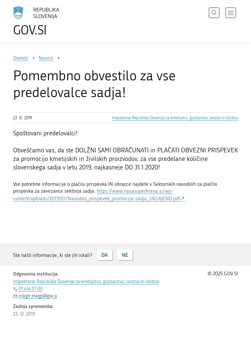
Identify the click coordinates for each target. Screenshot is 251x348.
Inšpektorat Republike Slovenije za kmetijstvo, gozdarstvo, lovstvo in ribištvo (175, 118)
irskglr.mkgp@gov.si (38, 296)
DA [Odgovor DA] (104, 255)
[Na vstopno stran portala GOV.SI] (45, 21)
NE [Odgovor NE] (125, 255)
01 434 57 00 (30, 289)
